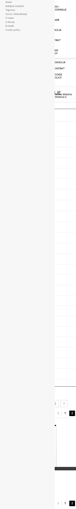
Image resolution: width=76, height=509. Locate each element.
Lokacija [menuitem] (10, 21)
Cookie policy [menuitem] (12, 29)
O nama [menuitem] (9, 17)
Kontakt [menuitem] (9, 25)
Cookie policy (53, 52)
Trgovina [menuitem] (10, 9)
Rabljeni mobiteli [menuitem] (14, 6)
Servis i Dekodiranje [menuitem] (16, 13)
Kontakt (55, 40)
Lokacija (55, 30)
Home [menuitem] (8, 1)
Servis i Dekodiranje (57, 8)
